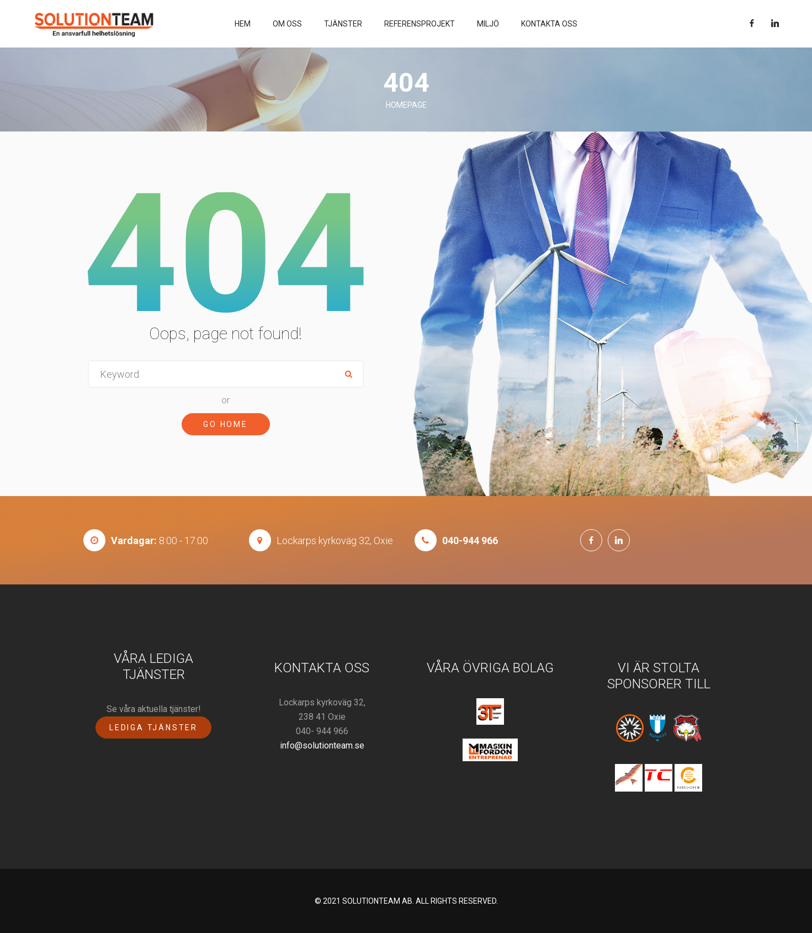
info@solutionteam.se (322, 745)
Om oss (287, 23)
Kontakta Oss (549, 23)
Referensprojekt (419, 23)
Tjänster (343, 23)
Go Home (225, 424)
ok (349, 374)
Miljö (488, 23)
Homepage (406, 105)
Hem (243, 23)
